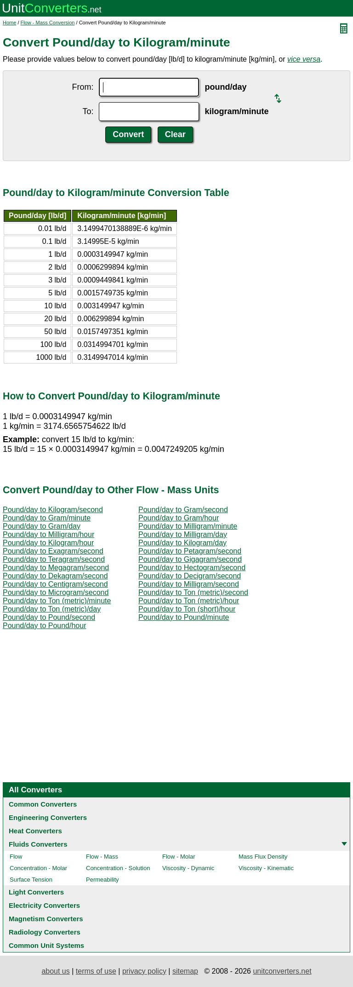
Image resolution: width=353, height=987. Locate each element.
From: (82, 87)
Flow (16, 856)
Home (9, 22)
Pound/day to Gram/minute (47, 518)
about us (55, 971)
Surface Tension (31, 879)
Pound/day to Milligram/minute (187, 526)
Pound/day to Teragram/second (54, 559)
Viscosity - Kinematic (266, 868)
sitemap (185, 971)
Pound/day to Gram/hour (178, 518)
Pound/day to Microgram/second (55, 592)
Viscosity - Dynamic (188, 868)
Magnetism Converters (46, 919)
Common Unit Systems (46, 945)
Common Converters (43, 804)
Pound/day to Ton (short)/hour (186, 609)
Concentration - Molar (38, 868)
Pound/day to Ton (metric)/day (52, 609)
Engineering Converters (48, 817)
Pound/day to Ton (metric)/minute (57, 601)
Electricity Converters (44, 905)
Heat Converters (35, 831)
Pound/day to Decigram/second (189, 576)
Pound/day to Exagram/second (53, 551)
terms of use (96, 971)
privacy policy (144, 971)
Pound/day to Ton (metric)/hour (188, 601)
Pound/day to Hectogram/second (191, 567)
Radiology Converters (44, 932)
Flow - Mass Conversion (48, 22)
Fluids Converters (38, 844)
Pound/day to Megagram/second (56, 567)
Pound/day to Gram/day (41, 526)
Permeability (102, 879)
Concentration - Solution (118, 868)
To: (87, 111)
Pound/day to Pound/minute (183, 617)
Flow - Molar (178, 856)
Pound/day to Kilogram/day (182, 543)
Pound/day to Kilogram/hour (48, 543)
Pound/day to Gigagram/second (190, 559)
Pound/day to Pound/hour (44, 625)
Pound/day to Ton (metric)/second (193, 592)
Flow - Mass (102, 856)
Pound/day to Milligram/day (182, 534)
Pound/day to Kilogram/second (53, 510)
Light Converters (36, 892)
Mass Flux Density (263, 856)
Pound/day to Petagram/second (189, 551)
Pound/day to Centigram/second (55, 584)
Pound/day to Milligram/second (188, 584)
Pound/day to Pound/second (49, 617)
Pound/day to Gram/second (183, 510)
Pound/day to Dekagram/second (55, 576)
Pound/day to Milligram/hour (48, 534)
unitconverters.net (282, 971)
